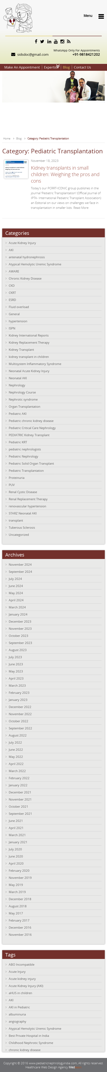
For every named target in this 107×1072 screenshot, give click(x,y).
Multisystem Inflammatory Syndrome (35, 364)
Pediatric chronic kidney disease (31, 420)
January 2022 (18, 785)
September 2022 (20, 728)
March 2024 (17, 607)
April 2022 (16, 764)
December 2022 (20, 707)
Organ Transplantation (24, 406)
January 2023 (18, 699)
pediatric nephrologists (25, 449)
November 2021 (20, 799)
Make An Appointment (22, 67)
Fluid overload (19, 307)
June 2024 (16, 586)
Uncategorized (19, 534)
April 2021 (16, 828)
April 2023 (16, 678)
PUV (12, 485)
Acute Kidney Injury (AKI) (26, 986)
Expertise (51, 67)
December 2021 (20, 792)
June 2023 (16, 664)
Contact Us (82, 67)
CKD (12, 285)
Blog (66, 67)
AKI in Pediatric (19, 1007)
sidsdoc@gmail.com (33, 54)
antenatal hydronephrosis (27, 257)
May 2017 (16, 913)
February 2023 (19, 692)
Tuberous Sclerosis (22, 527)
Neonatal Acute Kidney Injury (29, 371)
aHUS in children (20, 993)
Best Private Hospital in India (29, 1035)
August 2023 (18, 650)
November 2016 (20, 934)
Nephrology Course (22, 392)
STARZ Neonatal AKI (23, 513)
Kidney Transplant (21, 349)
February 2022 (19, 778)
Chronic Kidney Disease (25, 278)
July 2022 (15, 742)
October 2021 (18, 806)
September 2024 (20, 571)
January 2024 (18, 614)
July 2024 (15, 578)
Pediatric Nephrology (23, 456)
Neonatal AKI (18, 378)
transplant (16, 520)
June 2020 (16, 856)
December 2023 (20, 621)
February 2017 (19, 920)
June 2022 (16, 749)
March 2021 (17, 835)
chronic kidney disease (24, 1050)
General (14, 314)
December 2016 (20, 927)
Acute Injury (17, 971)
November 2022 (20, 714)
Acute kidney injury (22, 978)
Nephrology (17, 385)
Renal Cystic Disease (23, 492)
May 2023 (16, 671)
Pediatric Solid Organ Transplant (31, 463)
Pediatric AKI (17, 413)
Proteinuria (16, 477)
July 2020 (15, 849)
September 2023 (20, 643)
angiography (17, 1021)
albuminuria (17, 1014)
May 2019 (16, 884)
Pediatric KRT (18, 442)
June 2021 (16, 820)
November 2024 (20, 564)
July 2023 (15, 657)
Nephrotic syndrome (23, 399)
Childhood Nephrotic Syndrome (31, 1042)
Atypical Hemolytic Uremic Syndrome (35, 264)
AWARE (14, 271)
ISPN (12, 328)
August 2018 (18, 906)
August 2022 (18, 735)
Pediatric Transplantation (26, 470)
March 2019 (17, 892)
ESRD (12, 299)
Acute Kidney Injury (22, 243)
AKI (11, 250)
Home (6, 138)
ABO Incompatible (21, 964)
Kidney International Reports (29, 335)
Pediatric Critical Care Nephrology (32, 428)
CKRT (12, 292)
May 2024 (16, 593)
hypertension (18, 321)
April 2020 (16, 863)
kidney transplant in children (29, 356)
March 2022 (17, 771)
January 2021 (18, 842)
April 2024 (16, 600)
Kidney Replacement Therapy (29, 342)
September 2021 (20, 813)
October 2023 (18, 635)
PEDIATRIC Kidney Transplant (29, 435)
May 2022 (16, 756)
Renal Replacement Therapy (28, 499)
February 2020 (19, 870)
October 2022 (18, 721)
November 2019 (20, 877)
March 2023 (17, 685)
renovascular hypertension (27, 506)
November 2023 (20, 628)
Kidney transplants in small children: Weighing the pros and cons (65, 174)
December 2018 (20, 899)
